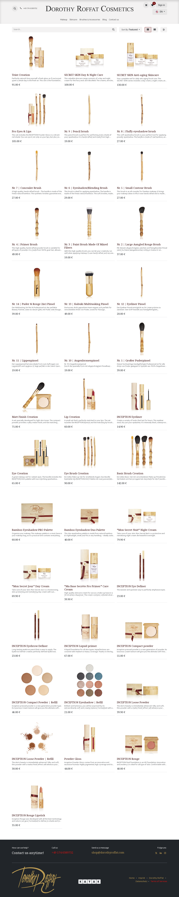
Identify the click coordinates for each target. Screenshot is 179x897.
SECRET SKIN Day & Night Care (83, 75)
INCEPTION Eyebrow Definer (30, 646)
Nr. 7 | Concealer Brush (26, 188)
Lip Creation (72, 416)
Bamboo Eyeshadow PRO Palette (32, 530)
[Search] (113, 29)
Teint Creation (21, 75)
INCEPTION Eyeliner (129, 417)
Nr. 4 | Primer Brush (24, 244)
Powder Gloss (72, 758)
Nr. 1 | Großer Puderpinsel (133, 360)
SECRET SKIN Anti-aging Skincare (138, 75)
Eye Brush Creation (76, 473)
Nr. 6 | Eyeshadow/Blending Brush (86, 188)
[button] (15, 8)
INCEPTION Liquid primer (80, 646)
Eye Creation (20, 473)
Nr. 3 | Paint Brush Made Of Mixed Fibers (86, 246)
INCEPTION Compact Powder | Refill (34, 702)
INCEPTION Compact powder (135, 646)
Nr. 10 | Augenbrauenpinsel (81, 360)
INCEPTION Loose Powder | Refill (33, 758)
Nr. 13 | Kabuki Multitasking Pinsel (86, 304)
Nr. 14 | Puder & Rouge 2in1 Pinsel (33, 304)
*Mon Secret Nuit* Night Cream (136, 530)
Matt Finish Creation (25, 416)
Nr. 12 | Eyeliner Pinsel (131, 304)
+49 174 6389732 (62, 852)
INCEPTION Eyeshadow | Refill (83, 702)
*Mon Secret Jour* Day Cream (30, 586)
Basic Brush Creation (130, 473)
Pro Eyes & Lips (21, 131)
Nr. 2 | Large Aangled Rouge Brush (139, 244)
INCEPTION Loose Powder (133, 702)
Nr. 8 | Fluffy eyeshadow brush (136, 131)
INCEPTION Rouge (128, 759)
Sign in (161, 5)
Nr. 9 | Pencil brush (76, 131)
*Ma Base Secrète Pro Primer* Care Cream (86, 587)
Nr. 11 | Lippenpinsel (25, 360)
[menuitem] (63, 20)
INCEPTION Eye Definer (131, 586)
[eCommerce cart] (146, 5)
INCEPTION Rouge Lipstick (28, 815)
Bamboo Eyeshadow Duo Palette (84, 530)
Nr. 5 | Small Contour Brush (134, 188)
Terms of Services (159, 881)
